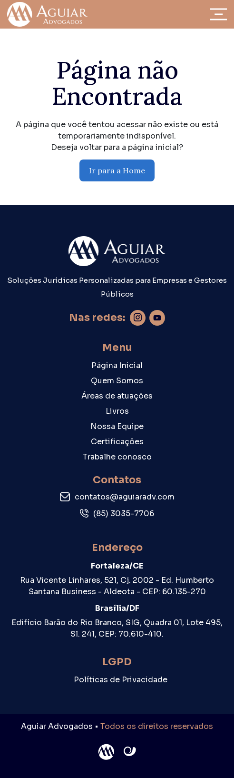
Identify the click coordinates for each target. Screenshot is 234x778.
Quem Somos (117, 381)
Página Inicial (117, 365)
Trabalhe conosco (117, 457)
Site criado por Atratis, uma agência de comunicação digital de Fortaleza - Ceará (130, 752)
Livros (117, 411)
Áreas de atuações (117, 396)
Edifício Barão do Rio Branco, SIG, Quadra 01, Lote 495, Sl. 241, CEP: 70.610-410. (117, 628)
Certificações (117, 442)
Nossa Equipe (117, 426)
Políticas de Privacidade (120, 680)
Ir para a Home (117, 170)
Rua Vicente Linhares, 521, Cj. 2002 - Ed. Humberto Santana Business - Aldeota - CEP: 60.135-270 (117, 586)
